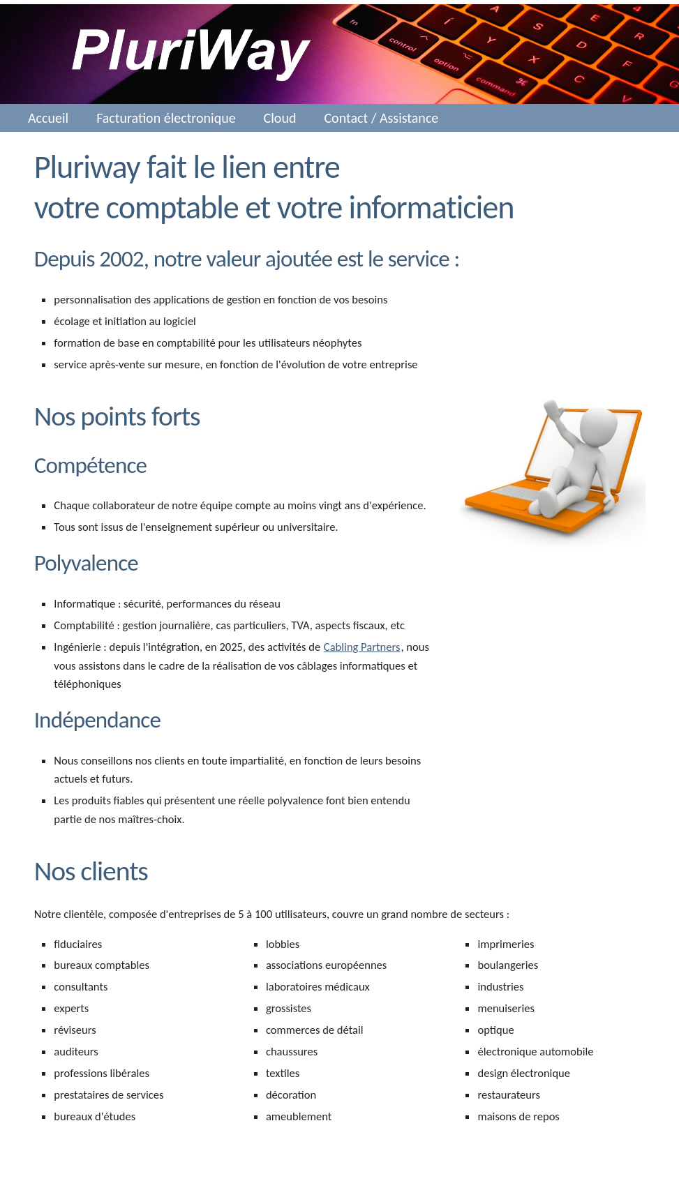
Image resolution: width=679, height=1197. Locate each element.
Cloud (280, 118)
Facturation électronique (165, 118)
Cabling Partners (362, 647)
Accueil (48, 118)
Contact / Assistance (381, 118)
